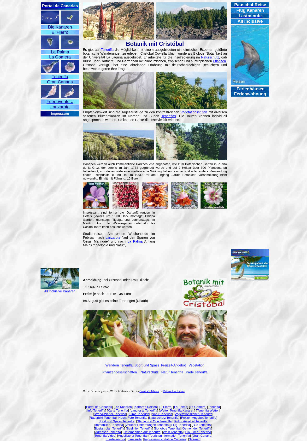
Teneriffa (107, 50)
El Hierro (165, 407)
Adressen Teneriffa (108, 432)
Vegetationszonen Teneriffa (193, 414)
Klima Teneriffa (139, 414)
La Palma (134, 241)
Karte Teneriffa (118, 410)
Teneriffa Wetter (208, 410)
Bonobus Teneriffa (167, 428)
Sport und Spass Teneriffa (116, 421)
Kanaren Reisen (145, 407)
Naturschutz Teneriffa (163, 417)
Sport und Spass (147, 365)
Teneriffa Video (105, 435)
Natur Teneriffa (162, 414)
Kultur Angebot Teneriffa (190, 421)
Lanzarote (113, 237)
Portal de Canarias (99, 407)
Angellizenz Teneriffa (132, 435)
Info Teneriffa (96, 410)
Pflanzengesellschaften (119, 372)
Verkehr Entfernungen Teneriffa (147, 425)
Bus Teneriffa (202, 425)
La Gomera (198, 407)
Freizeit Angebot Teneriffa (198, 417)
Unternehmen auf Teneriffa (142, 432)
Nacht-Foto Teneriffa (132, 417)
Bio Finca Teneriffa (198, 432)
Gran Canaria (202, 435)
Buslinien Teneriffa (139, 428)
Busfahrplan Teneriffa (109, 428)
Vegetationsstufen (193, 112)
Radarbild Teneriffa (103, 417)
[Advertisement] (60, 189)
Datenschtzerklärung (174, 391)
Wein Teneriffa (173, 432)
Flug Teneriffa (180, 425)
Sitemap (195, 439)
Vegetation (196, 365)
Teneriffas (168, 116)
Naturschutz (210, 57)
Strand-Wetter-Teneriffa (110, 414)
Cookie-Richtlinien (149, 391)
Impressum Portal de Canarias (165, 439)
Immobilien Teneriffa (109, 425)
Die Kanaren (123, 407)
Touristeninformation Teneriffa (169, 435)
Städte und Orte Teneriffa (154, 421)
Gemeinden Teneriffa (196, 428)
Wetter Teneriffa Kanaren (177, 410)
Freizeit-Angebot (173, 365)
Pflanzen (219, 61)
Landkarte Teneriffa (143, 410)
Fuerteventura (115, 439)
